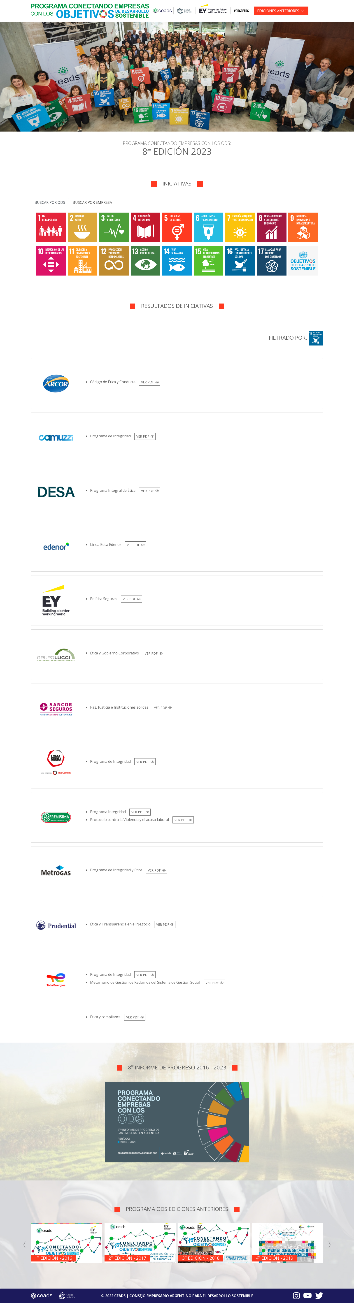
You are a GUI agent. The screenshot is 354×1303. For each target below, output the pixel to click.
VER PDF (147, 382)
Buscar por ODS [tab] (50, 202)
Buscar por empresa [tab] (92, 202)
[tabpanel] (177, 243)
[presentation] (25, 1244)
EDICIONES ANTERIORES (278, 10)
